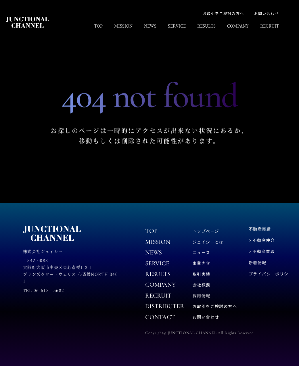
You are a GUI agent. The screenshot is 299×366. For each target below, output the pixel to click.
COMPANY (238, 25)
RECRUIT (269, 25)
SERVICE (177, 25)
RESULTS (206, 25)
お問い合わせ (266, 13)
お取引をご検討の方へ (223, 13)
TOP (98, 25)
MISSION (123, 25)
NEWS (150, 25)
